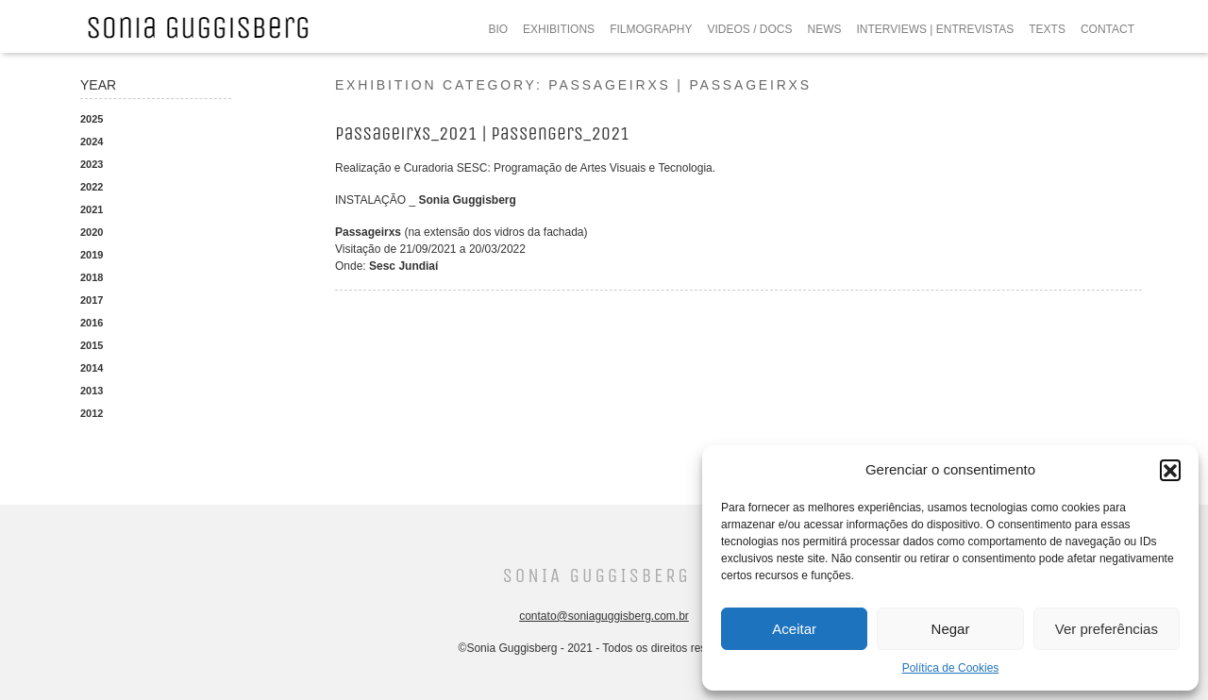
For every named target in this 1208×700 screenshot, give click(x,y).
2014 (91, 368)
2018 (91, 277)
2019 (91, 254)
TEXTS (1047, 29)
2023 (91, 164)
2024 (91, 141)
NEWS (825, 29)
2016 (91, 322)
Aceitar (794, 629)
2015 (91, 345)
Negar (950, 629)
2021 (91, 209)
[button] (1170, 469)
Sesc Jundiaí (403, 266)
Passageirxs (368, 232)
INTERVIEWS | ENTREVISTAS (936, 29)
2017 (91, 300)
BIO (498, 29)
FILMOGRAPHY (651, 29)
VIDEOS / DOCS (749, 29)
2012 (91, 413)
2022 (91, 186)
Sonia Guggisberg (466, 200)
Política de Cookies (950, 668)
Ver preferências (1106, 629)
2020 (91, 232)
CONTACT (1107, 29)
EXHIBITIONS (559, 29)
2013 (91, 390)
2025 (91, 119)
